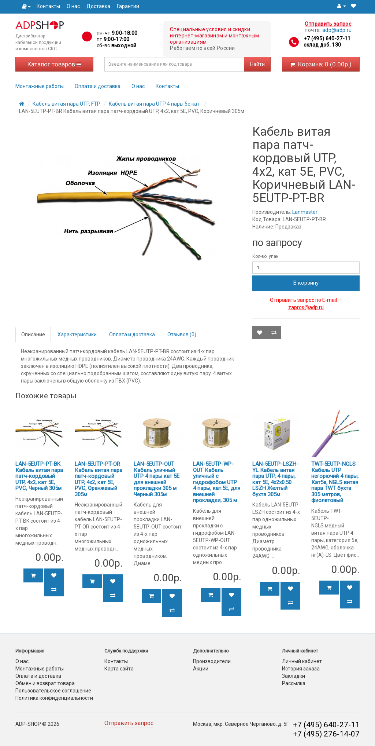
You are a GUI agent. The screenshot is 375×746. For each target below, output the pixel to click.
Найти (257, 64)
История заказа (301, 669)
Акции (200, 669)
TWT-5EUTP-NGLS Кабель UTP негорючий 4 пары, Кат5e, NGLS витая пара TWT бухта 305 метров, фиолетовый (335, 482)
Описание (33, 334)
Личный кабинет (302, 661)
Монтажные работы (39, 86)
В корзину (306, 282)
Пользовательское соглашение (53, 691)
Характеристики (77, 334)
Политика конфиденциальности (54, 698)
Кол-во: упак (265, 256)
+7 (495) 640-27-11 (327, 38)
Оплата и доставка (97, 86)
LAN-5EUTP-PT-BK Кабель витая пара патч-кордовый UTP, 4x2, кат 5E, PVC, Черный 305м (39, 476)
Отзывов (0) (181, 334)
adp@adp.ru (337, 30)
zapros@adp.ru (306, 307)
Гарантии (128, 6)
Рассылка (293, 683)
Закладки (293, 676)
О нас (73, 6)
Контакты (48, 6)
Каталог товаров (54, 64)
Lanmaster (305, 212)
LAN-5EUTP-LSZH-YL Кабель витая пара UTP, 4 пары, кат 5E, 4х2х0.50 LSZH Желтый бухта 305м (275, 479)
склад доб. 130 (322, 45)
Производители (212, 661)
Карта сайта (119, 669)
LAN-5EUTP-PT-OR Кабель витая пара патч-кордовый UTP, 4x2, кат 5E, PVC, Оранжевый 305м (98, 479)
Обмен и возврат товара (45, 683)
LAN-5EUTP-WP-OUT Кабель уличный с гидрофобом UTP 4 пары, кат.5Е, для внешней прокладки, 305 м (216, 482)
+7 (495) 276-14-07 (326, 733)
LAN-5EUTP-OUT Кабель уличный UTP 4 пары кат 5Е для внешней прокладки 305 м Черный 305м (156, 479)
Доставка (98, 6)
